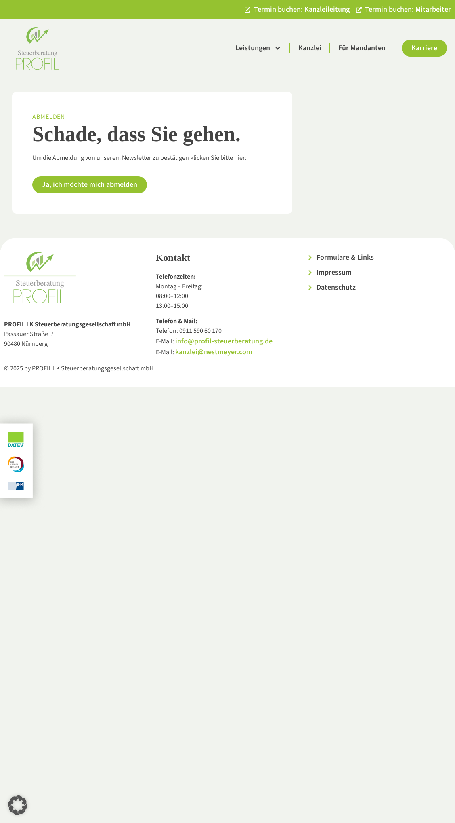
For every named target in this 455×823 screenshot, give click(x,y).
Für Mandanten (362, 48)
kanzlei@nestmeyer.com (213, 352)
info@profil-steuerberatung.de (224, 341)
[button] (18, 805)
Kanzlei (309, 48)
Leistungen (258, 48)
